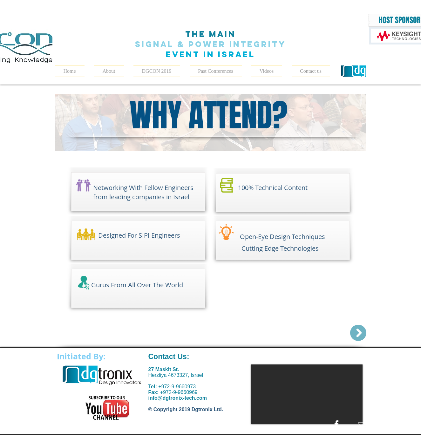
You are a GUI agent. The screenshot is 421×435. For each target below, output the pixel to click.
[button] (157, 71)
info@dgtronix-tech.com (177, 398)
